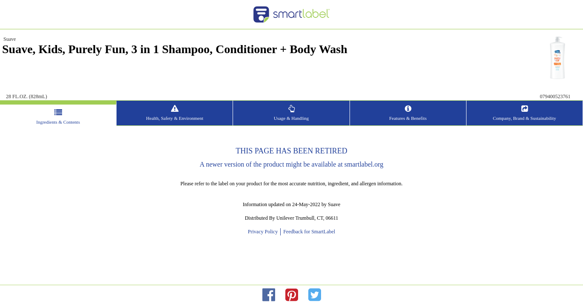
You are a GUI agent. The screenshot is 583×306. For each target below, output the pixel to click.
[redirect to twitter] (314, 295)
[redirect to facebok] (268, 295)
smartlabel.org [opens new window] (364, 164)
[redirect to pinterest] (291, 295)
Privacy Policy (264, 232)
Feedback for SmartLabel (308, 232)
